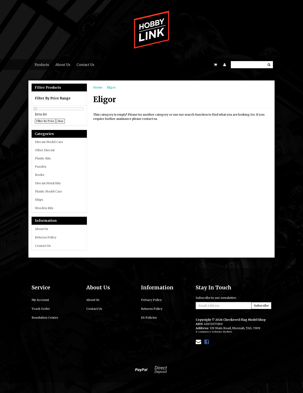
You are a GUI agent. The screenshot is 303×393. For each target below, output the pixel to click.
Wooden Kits (44, 208)
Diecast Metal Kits (48, 183)
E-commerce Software (209, 331)
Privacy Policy (151, 300)
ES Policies (149, 317)
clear (60, 121)
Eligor (111, 87)
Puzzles (40, 166)
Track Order (41, 309)
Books (39, 175)
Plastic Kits (43, 158)
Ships (39, 200)
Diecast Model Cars (49, 142)
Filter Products (48, 88)
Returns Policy (45, 237)
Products (42, 65)
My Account (40, 300)
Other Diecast (45, 150)
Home (97, 87)
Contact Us (85, 65)
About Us (62, 65)
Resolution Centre (45, 317)
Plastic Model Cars (48, 191)
